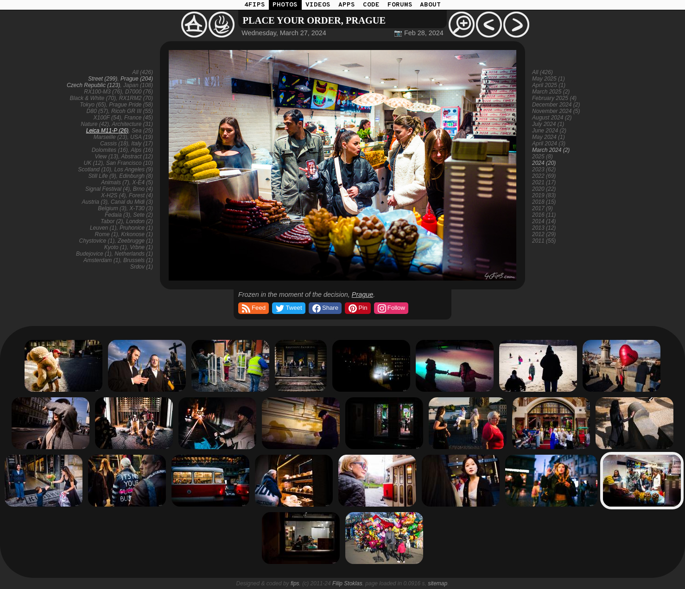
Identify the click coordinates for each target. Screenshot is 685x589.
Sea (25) (142, 130)
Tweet (288, 308)
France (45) (138, 117)
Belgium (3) (112, 208)
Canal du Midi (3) (132, 202)
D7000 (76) (139, 91)
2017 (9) (542, 208)
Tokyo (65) (93, 104)
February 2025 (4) (554, 98)
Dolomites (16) (110, 150)
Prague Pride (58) (131, 104)
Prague (362, 294)
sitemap (437, 583)
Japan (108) (138, 85)
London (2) (139, 221)
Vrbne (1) (141, 247)
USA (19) (141, 137)
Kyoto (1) (115, 247)
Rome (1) (106, 234)
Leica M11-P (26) (107, 130)
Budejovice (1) (94, 254)
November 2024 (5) (556, 111)
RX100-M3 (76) (103, 91)
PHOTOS (285, 5)
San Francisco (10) (129, 163)
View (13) (106, 156)
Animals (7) (115, 182)
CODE (371, 5)
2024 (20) (544, 163)
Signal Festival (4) (107, 189)
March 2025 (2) (551, 91)
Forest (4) (141, 195)
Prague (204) (137, 78)
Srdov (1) (141, 266)
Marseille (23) (110, 137)
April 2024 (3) (548, 143)
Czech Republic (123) (93, 85)
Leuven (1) (103, 228)
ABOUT (430, 5)
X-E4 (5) (142, 182)
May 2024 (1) (548, 137)
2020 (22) (544, 189)
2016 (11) (544, 215)
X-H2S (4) (113, 195)
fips (295, 583)
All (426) (142, 72)
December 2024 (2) (556, 104)
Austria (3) (95, 202)
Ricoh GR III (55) (132, 111)
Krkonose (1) (137, 234)
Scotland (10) (94, 169)
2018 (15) (544, 202)
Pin (357, 308)
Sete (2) (143, 215)
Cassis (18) (114, 143)
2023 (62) (544, 169)
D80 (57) (97, 111)
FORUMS (399, 5)
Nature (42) (95, 124)
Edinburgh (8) (136, 176)
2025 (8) (542, 156)
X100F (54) (107, 117)
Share (324, 308)
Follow (390, 308)
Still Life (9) (102, 176)
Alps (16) (142, 150)
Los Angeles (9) (133, 169)
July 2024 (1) (548, 124)
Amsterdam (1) (101, 260)
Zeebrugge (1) (135, 241)
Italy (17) (142, 143)
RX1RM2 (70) (136, 98)
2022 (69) (544, 176)
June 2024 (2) (549, 130)
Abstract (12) (137, 156)
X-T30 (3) (141, 208)
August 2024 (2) (551, 117)
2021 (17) (544, 182)
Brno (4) (143, 189)
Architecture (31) (132, 124)
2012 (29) (544, 234)
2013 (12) (544, 228)
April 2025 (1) (548, 85)
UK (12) (93, 163)
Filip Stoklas (347, 583)
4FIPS (254, 5)
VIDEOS (317, 5)
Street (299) (102, 78)
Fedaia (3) (117, 215)
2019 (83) (544, 195)
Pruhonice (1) (136, 228)
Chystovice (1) (97, 241)
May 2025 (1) (548, 78)
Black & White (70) (93, 98)
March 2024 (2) (551, 150)
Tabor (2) (112, 221)
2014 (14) (544, 221)
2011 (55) (544, 241)
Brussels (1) (138, 260)
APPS (346, 5)
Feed (253, 308)
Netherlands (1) (133, 254)
